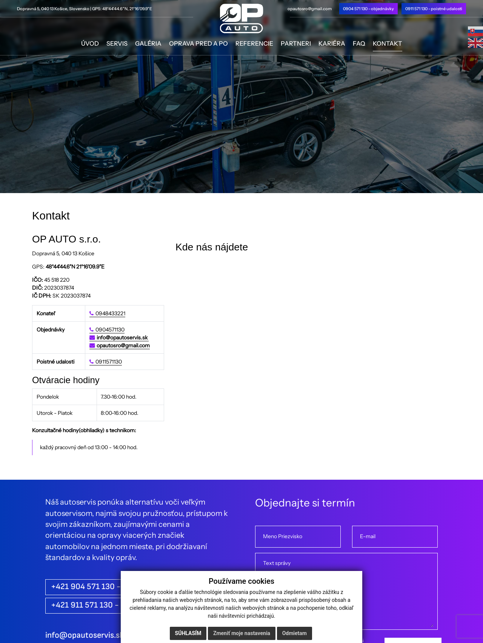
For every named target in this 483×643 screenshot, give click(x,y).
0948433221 (110, 313)
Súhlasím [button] (188, 633)
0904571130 (110, 329)
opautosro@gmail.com (310, 8)
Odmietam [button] (294, 633)
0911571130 (108, 361)
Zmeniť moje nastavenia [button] (241, 633)
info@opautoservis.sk (123, 337)
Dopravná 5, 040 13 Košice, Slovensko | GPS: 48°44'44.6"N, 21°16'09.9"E (84, 8)
